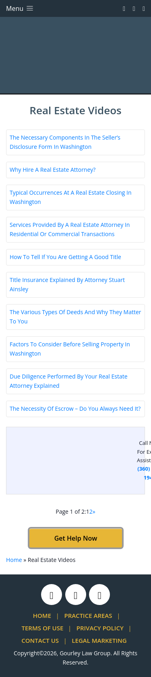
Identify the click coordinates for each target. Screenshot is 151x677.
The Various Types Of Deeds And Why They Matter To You (75, 316)
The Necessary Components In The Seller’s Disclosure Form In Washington (65, 142)
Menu (20, 8)
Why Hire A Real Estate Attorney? (52, 169)
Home (14, 560)
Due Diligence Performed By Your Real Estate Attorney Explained (69, 380)
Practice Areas (88, 615)
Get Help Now (75, 538)
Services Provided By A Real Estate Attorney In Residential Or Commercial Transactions (70, 229)
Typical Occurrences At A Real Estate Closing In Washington (71, 197)
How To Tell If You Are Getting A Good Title (65, 257)
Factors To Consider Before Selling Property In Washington (70, 348)
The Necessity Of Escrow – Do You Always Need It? (75, 408)
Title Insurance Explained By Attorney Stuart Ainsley (67, 284)
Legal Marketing (99, 640)
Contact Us (40, 640)
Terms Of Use (43, 628)
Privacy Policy (100, 628)
